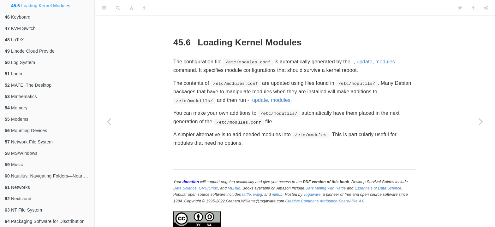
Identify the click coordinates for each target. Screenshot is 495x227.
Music (14, 164)
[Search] (118, 8)
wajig (257, 194)
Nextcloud (18, 198)
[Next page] (481, 121)
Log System (20, 62)
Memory (16, 107)
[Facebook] (473, 8)
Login (13, 73)
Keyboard (18, 17)
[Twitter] (460, 8)
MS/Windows (21, 153)
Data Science (185, 188)
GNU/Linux (208, 188)
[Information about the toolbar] (144, 8)
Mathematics (21, 96)
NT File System (23, 209)
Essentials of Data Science (378, 188)
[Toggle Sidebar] (104, 8)
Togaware (311, 194)
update (365, 61)
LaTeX (14, 39)
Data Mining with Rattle (326, 188)
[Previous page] (109, 121)
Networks (17, 187)
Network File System (29, 141)
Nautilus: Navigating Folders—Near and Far (49, 175)
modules (385, 61)
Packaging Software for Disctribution (45, 221)
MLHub (234, 188)
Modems (16, 119)
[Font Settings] (131, 8)
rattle (246, 194)
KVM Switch (20, 28)
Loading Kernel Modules (40, 5)
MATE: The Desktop (28, 85)
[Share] (485, 8)
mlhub (277, 194)
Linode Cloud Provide (30, 51)
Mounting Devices (26, 130)
